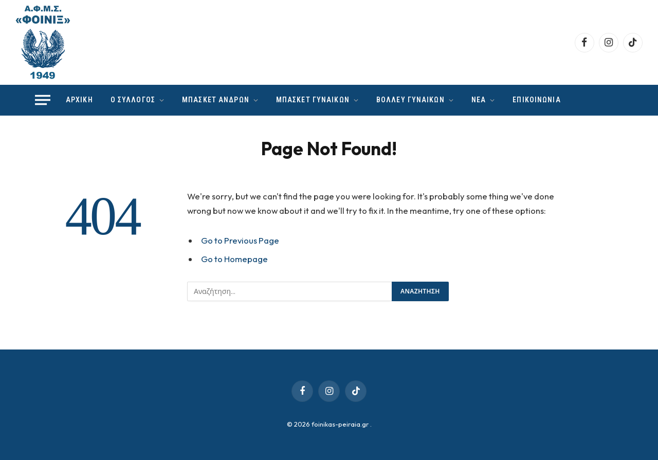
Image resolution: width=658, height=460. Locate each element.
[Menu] (42, 100)
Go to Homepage (234, 258)
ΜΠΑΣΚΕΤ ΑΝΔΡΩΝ (215, 100)
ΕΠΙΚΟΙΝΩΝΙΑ (536, 100)
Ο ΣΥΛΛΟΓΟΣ (133, 100)
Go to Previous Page (240, 240)
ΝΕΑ (478, 100)
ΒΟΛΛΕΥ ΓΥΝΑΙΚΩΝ (410, 100)
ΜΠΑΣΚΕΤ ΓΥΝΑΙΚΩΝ (313, 100)
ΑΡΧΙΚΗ (79, 100)
